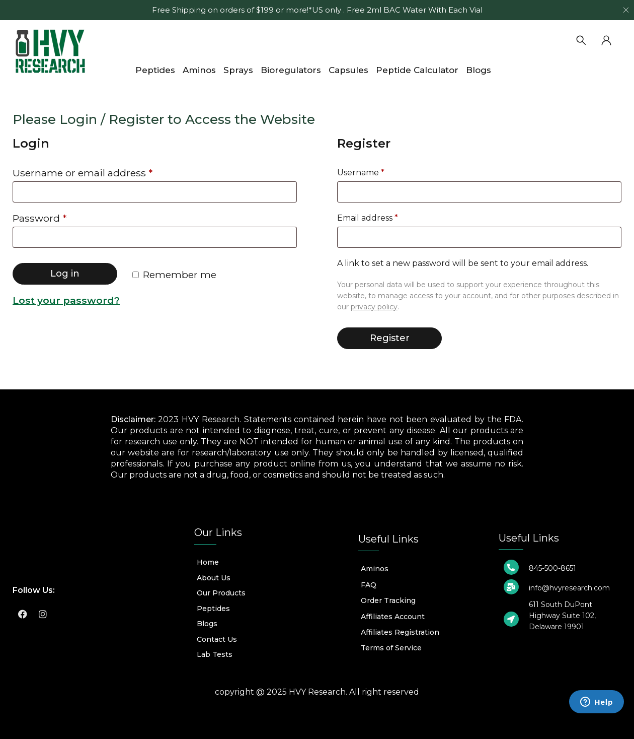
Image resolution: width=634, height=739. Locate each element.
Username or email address (82, 173)
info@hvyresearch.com (569, 587)
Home (24, 91)
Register (390, 338)
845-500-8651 (552, 568)
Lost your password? (66, 300)
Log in (65, 273)
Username (360, 172)
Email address (367, 218)
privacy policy (374, 306)
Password (39, 218)
